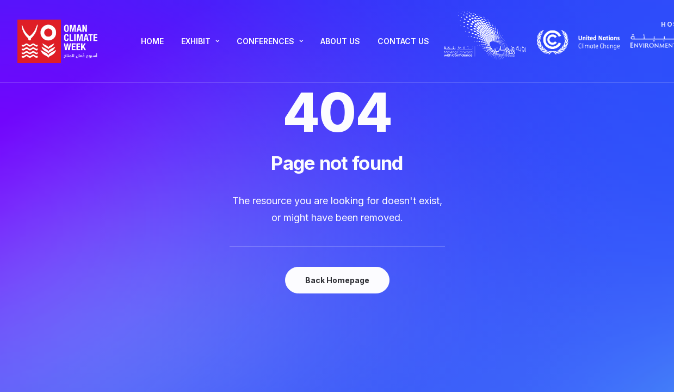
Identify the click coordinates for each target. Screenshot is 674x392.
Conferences (270, 41)
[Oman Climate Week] (57, 41)
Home (152, 41)
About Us (340, 41)
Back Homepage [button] (337, 280)
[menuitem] (152, 41)
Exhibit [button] (200, 41)
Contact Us (403, 41)
